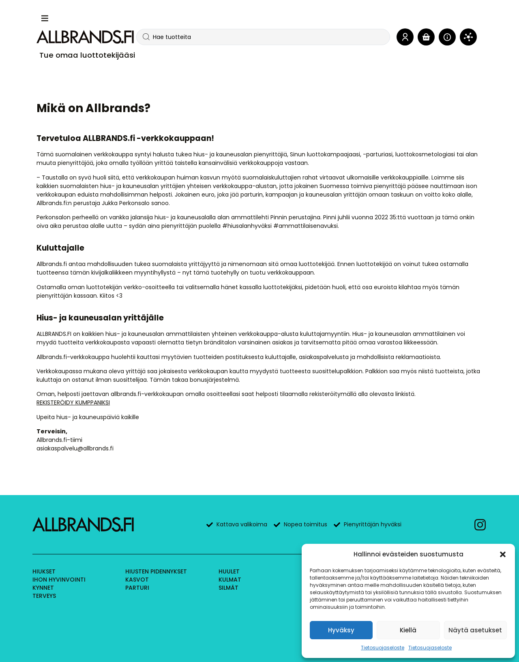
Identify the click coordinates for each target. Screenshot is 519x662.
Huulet (229, 571)
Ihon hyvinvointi (59, 579)
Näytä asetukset (475, 630)
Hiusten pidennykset (156, 571)
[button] (503, 554)
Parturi (137, 588)
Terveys (44, 596)
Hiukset (44, 571)
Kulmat (230, 579)
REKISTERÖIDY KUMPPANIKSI (73, 402)
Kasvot (137, 579)
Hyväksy (341, 630)
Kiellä (408, 630)
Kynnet (43, 588)
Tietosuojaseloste (382, 647)
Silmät (228, 588)
